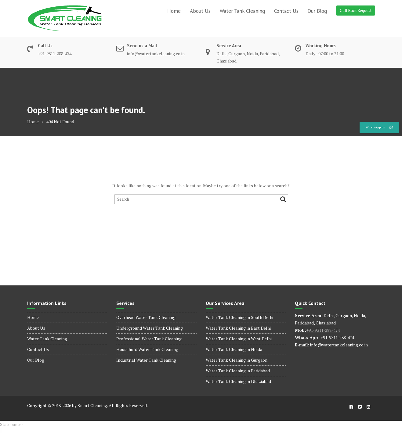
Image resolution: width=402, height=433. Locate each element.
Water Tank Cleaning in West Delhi (239, 339)
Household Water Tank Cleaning (147, 349)
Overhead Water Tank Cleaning (146, 317)
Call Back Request (355, 10)
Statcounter (11, 424)
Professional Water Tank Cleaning (149, 339)
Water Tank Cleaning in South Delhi (239, 317)
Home (174, 11)
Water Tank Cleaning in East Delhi (238, 328)
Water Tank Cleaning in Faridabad (238, 371)
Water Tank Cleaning (242, 11)
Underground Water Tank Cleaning (149, 328)
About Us (200, 11)
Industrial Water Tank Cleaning (146, 360)
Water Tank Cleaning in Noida (234, 349)
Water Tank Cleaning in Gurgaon (236, 360)
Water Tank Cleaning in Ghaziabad (238, 381)
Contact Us (286, 11)
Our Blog (317, 11)
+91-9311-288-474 (323, 330)
